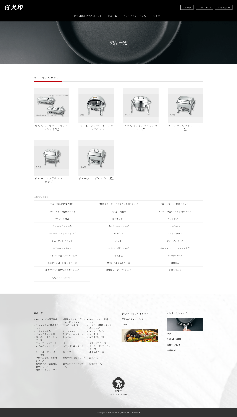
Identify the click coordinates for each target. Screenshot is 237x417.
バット (118, 240)
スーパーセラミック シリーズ (62, 233)
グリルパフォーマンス (134, 16)
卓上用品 (118, 255)
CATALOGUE (204, 7)
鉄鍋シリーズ (175, 270)
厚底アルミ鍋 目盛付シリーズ (62, 262)
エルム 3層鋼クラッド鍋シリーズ (175, 211)
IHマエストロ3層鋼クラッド (62, 211)
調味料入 (175, 262)
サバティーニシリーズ (118, 226)
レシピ (156, 16)
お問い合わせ (224, 7)
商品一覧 (112, 16)
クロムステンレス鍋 (62, 226)
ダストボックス (174, 233)
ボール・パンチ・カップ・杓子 (175, 248)
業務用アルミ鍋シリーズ (118, 262)
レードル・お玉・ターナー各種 (62, 255)
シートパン (175, 226)
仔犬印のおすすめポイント (88, 16)
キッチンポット (175, 218)
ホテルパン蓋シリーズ (118, 248)
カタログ (187, 7)
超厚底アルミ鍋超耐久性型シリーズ (62, 270)
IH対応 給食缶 (118, 211)
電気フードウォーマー (62, 277)
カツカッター (118, 218)
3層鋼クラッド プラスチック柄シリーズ (118, 203)
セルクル (118, 233)
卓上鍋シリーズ (175, 255)
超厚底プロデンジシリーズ (118, 270)
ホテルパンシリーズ (62, 248)
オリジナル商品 (62, 218)
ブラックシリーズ (175, 240)
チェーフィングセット (62, 240)
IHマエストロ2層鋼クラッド (174, 203)
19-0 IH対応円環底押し (62, 203)
